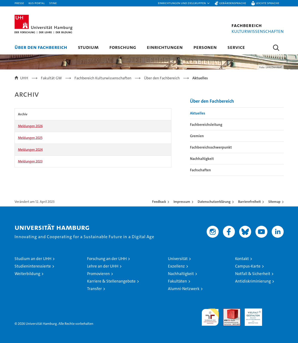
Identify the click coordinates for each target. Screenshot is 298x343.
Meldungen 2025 (30, 137)
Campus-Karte (248, 266)
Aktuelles (197, 113)
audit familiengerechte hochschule (210, 315)
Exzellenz (176, 266)
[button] (184, 3)
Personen (205, 47)
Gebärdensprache (232, 3)
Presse (19, 3)
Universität (178, 258)
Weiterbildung (27, 273)
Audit (227, 310)
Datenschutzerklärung (214, 201)
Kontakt (242, 258)
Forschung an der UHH (107, 258)
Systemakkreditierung (275, 310)
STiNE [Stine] (53, 3)
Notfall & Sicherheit (252, 273)
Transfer (94, 288)
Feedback (159, 201)
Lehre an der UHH (102, 266)
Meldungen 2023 (30, 161)
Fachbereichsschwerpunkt (211, 147)
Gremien (197, 136)
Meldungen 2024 (30, 149)
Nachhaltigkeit (202, 158)
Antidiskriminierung (253, 281)
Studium (88, 47)
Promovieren (98, 273)
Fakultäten (177, 281)
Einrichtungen (165, 47)
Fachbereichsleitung (206, 124)
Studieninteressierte (33, 266)
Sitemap (274, 201)
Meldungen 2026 (30, 126)
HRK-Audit (252, 310)
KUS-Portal (36, 3)
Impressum (181, 201)
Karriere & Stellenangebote (111, 281)
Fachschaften (200, 170)
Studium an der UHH (33, 258)
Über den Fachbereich (41, 47)
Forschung (122, 47)
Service (236, 47)
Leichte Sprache (267, 3)
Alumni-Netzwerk (183, 288)
